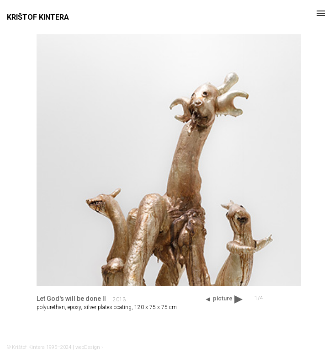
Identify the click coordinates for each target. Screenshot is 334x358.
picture (223, 298)
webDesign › (89, 347)
